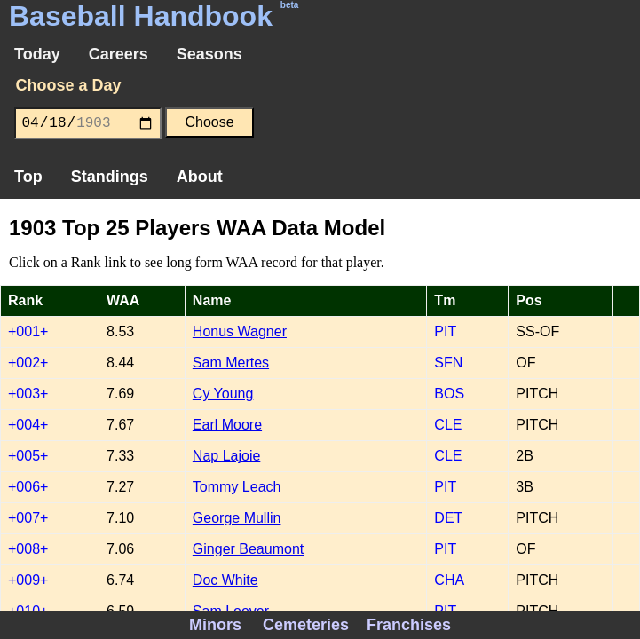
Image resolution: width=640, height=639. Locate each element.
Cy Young (223, 393)
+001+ (28, 331)
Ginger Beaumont (248, 548)
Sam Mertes (231, 362)
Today (37, 54)
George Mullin (237, 517)
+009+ (28, 580)
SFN (448, 362)
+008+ (28, 548)
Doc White (225, 580)
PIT (445, 331)
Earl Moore (227, 424)
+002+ (28, 362)
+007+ (28, 517)
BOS (449, 393)
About (200, 176)
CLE (448, 424)
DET (448, 517)
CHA (449, 580)
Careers (118, 54)
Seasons (209, 54)
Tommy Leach (237, 486)
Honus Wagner (240, 331)
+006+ (28, 486)
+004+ (28, 424)
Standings (109, 176)
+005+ (28, 455)
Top (28, 176)
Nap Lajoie (227, 455)
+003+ (28, 393)
